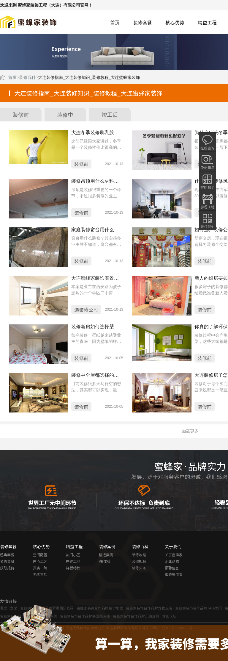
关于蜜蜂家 (174, 555)
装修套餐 (142, 22)
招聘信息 (172, 568)
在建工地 (73, 561)
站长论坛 (169, 616)
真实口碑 (40, 568)
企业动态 (172, 561)
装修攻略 (139, 555)
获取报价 (7, 568)
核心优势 (174, 22)
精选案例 (106, 555)
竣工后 (110, 115)
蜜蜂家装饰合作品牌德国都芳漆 (85, 616)
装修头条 (139, 568)
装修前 (21, 115)
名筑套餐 (7, 561)
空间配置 (40, 555)
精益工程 (207, 22)
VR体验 (104, 561)
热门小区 (73, 555)
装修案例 (107, 546)
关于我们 (173, 546)
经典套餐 (7, 555)
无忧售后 (40, 574)
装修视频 (139, 561)
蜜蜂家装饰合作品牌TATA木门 (198, 608)
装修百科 (27, 78)
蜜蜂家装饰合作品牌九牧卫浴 (149, 608)
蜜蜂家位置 (174, 574)
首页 (115, 22)
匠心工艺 (40, 561)
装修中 (65, 115)
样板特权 (73, 568)
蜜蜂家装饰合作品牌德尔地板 (100, 608)
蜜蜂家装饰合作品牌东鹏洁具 (136, 616)
